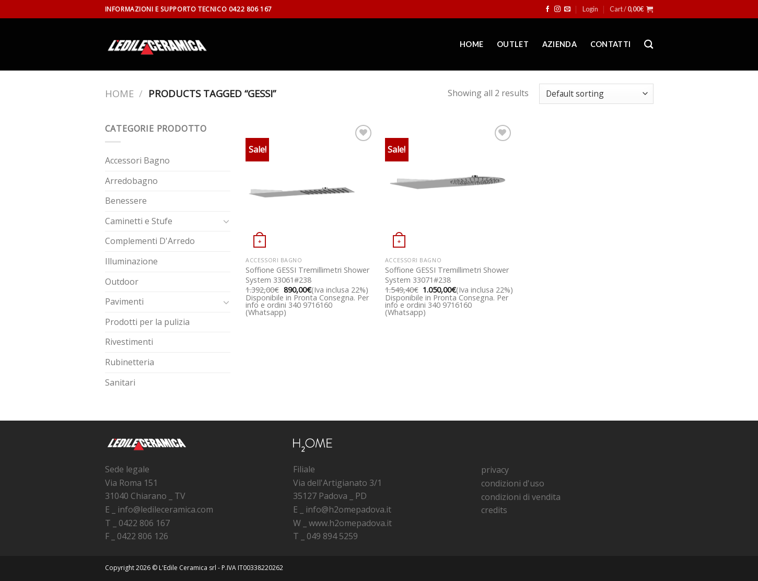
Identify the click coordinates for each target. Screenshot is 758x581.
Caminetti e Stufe (138, 221)
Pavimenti (124, 301)
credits (494, 510)
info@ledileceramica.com (165, 509)
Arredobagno (131, 181)
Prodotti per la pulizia (147, 322)
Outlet (513, 44)
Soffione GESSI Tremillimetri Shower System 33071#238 (447, 275)
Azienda (559, 44)
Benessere (126, 200)
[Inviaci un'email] (567, 9)
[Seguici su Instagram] (557, 9)
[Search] (648, 44)
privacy (495, 469)
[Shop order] (596, 94)
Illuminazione (131, 261)
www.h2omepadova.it (350, 523)
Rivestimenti (129, 341)
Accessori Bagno (137, 160)
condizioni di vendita (521, 497)
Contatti (610, 44)
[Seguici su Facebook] (547, 9)
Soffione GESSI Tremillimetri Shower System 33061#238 (307, 275)
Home (471, 44)
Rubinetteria (129, 362)
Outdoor (121, 281)
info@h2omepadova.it (348, 509)
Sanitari (120, 382)
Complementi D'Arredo (150, 241)
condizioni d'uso (512, 483)
